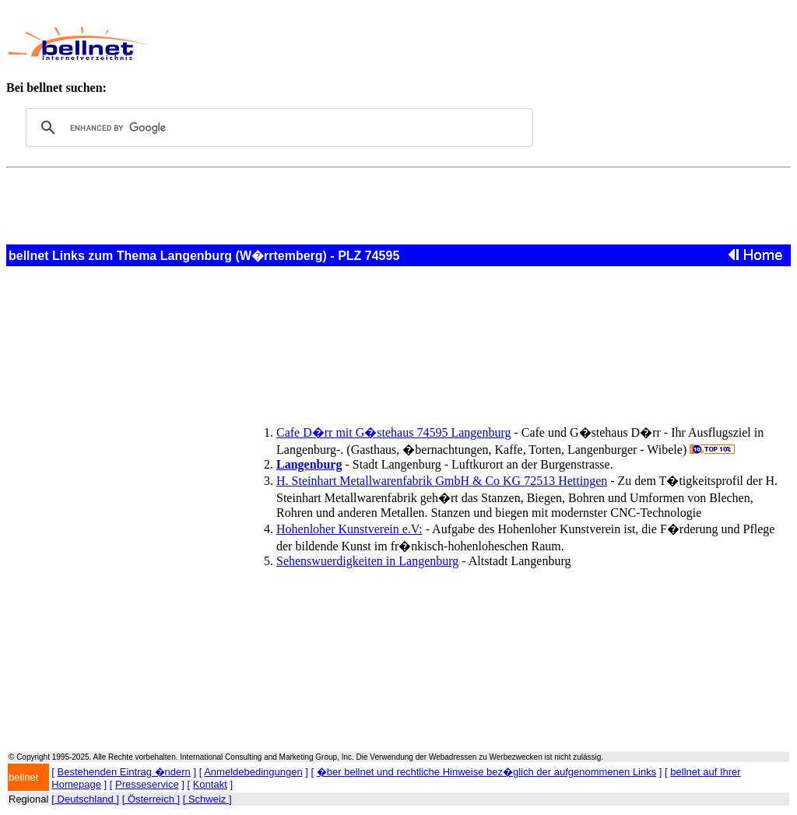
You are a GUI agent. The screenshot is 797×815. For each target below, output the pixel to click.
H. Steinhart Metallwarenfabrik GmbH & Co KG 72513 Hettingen (441, 480)
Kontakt (210, 784)
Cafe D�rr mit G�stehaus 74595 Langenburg (393, 432)
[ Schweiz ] (207, 799)
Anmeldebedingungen (253, 772)
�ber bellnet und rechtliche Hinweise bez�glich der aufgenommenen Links (486, 772)
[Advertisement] (448, 44)
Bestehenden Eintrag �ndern (124, 772)
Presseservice (147, 784)
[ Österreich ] (151, 799)
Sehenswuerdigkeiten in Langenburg (367, 560)
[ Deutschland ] (85, 799)
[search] (277, 127)
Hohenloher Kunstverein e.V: (349, 529)
